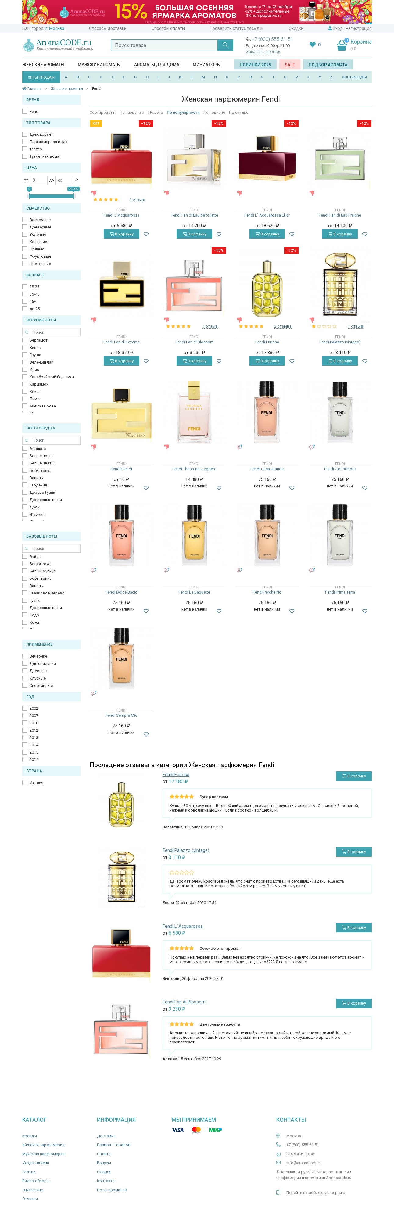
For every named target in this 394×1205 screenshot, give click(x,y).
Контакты (106, 1180)
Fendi (34, 111)
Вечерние (38, 656)
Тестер (36, 149)
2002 (34, 708)
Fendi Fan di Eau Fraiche (340, 215)
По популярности (183, 112)
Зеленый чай (41, 362)
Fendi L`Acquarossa (121, 215)
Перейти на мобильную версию (315, 1192)
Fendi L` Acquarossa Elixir (267, 215)
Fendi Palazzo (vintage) (339, 342)
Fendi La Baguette (194, 592)
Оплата (104, 1154)
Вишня (36, 347)
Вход (338, 28)
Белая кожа (41, 563)
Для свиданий (43, 663)
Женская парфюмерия (43, 1144)
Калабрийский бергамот (52, 377)
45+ (33, 301)
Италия (36, 782)
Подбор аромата (328, 65)
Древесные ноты (46, 499)
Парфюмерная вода (48, 141)
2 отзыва (283, 326)
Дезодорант (41, 134)
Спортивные (41, 685)
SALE (290, 65)
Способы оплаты (168, 28)
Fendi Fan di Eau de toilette (194, 215)
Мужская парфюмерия (43, 1154)
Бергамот (39, 340)
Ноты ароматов (112, 1190)
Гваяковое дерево (47, 593)
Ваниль (36, 477)
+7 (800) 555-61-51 (272, 39)
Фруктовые (40, 256)
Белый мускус (43, 571)
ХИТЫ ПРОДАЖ (41, 77)
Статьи (28, 1172)
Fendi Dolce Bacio (122, 592)
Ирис (34, 369)
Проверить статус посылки (237, 28)
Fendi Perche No (267, 592)
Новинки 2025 (255, 65)
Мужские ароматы (99, 64)
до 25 (35, 309)
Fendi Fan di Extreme (121, 342)
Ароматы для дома (156, 64)
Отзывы (30, 1198)
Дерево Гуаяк (42, 492)
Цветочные (40, 263)
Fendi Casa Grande (267, 469)
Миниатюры (207, 64)
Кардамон (39, 384)
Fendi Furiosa (267, 342)
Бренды (29, 1136)
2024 (34, 759)
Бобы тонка (41, 470)
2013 (34, 737)
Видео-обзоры (36, 1180)
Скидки (296, 28)
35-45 (34, 294)
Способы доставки (108, 28)
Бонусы (104, 1162)
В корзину (121, 234)
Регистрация (359, 28)
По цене (155, 112)
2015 (34, 752)
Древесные (40, 227)
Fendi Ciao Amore (340, 469)
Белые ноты (41, 456)
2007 (34, 715)
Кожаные (38, 241)
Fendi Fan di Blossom (194, 342)
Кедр (34, 615)
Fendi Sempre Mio (122, 715)
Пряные (37, 249)
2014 (34, 745)
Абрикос (38, 448)
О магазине (32, 1190)
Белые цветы (42, 463)
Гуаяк (35, 600)
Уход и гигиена (35, 1162)
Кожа (35, 391)
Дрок (35, 507)
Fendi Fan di (121, 469)
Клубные (38, 678)
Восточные (40, 219)
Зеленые (38, 234)
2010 (34, 723)
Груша (35, 355)
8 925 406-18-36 (300, 1154)
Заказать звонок (263, 51)
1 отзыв (137, 199)
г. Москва (54, 28)
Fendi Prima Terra (340, 592)
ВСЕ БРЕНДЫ (354, 77)
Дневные (38, 671)
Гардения (38, 485)
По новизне (214, 112)
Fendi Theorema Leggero (194, 469)
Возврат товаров (114, 1144)
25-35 (34, 287)
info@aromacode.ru (304, 1162)
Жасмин (37, 514)
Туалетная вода (44, 156)
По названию (132, 112)
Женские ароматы (43, 64)
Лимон (36, 398)
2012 (34, 730)
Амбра (36, 556)
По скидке (238, 112)
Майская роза (43, 406)
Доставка (106, 1136)
